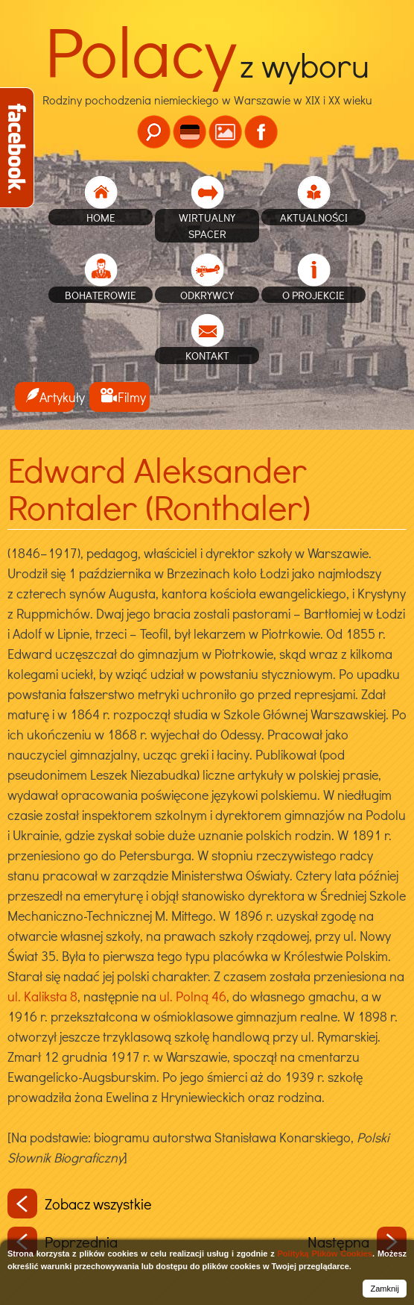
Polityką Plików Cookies (325, 1253)
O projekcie (313, 294)
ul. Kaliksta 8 (42, 996)
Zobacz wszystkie (79, 1203)
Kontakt (207, 355)
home (100, 217)
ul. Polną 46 (192, 996)
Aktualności (314, 217)
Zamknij (384, 1288)
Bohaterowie (100, 294)
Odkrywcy (207, 294)
